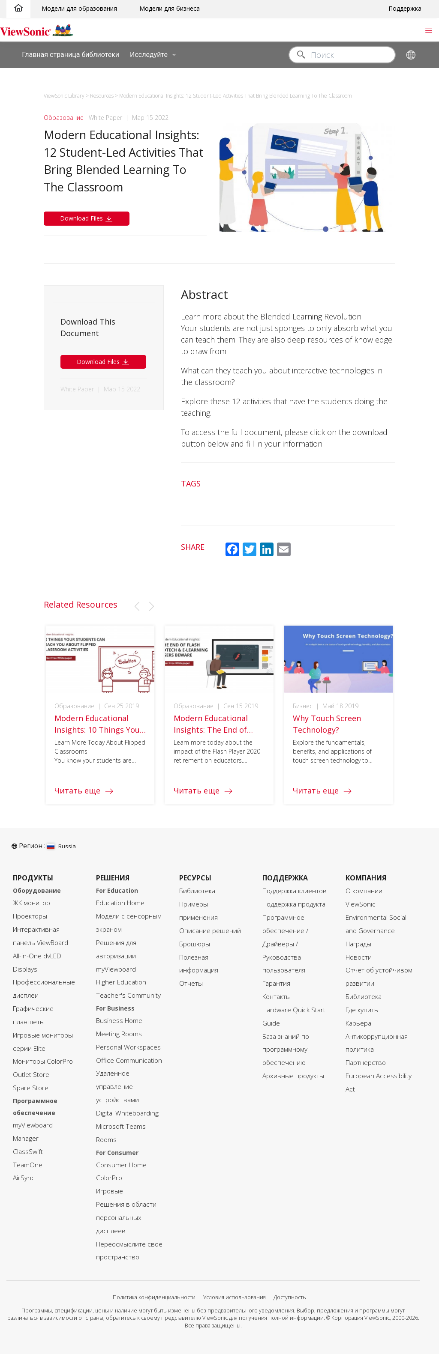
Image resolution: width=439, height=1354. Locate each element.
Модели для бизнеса (169, 8)
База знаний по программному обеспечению (285, 1050)
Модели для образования (79, 8)
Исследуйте (154, 55)
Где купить (362, 1009)
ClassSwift (28, 1151)
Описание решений (210, 930)
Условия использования (234, 1297)
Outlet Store (31, 1074)
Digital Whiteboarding (127, 1113)
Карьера (358, 1023)
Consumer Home (121, 1164)
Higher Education (121, 982)
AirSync (24, 1177)
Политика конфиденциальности (154, 1297)
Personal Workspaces (128, 1047)
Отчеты (191, 983)
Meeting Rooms (119, 1033)
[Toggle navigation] (428, 29)
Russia (61, 846)
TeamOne (27, 1164)
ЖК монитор (31, 902)
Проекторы (30, 916)
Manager (26, 1138)
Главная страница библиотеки (70, 54)
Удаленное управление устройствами (117, 1086)
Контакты (276, 996)
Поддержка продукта (293, 904)
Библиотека (197, 890)
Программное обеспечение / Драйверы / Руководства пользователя (285, 944)
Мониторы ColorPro (43, 1061)
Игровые (109, 1191)
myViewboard (33, 1125)
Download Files (86, 218)
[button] (136, 606)
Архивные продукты (293, 1075)
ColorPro (109, 1177)
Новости (359, 957)
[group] (100, 722)
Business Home (119, 1020)
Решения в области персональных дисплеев (126, 1217)
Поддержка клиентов (294, 890)
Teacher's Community (128, 995)
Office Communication (129, 1060)
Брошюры (194, 943)
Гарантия (276, 983)
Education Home (120, 902)
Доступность (290, 1297)
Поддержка (404, 8)
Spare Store (30, 1087)
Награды (358, 943)
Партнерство (366, 1062)
